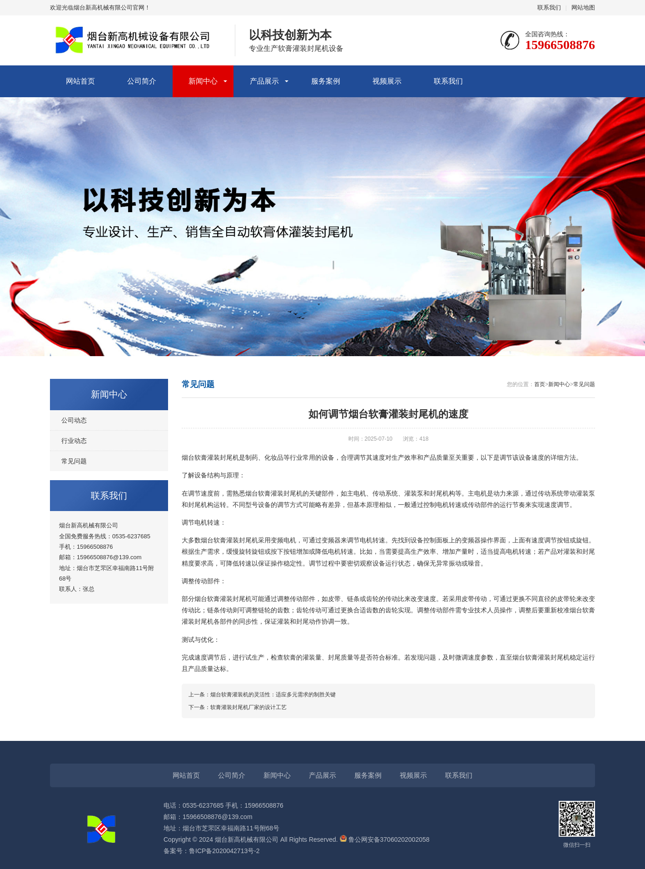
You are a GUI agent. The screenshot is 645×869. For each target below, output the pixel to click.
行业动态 (74, 440)
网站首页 (80, 81)
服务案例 (325, 81)
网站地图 (583, 7)
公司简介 (141, 81)
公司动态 (74, 420)
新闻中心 (203, 81)
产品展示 (264, 81)
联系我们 (549, 7)
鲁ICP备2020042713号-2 (224, 850)
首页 (539, 384)
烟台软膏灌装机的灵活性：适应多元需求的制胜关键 (273, 694)
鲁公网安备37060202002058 (385, 839)
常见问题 (74, 461)
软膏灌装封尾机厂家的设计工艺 (248, 707)
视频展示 (387, 81)
